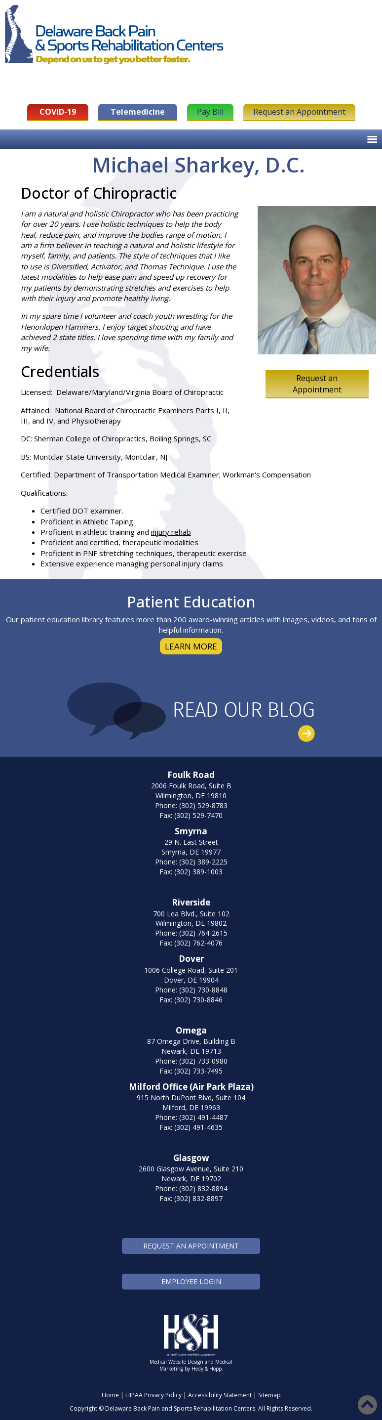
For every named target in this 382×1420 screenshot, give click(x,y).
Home (110, 1395)
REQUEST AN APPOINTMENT (191, 1245)
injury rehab (171, 532)
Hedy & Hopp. (207, 1368)
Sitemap (269, 1395)
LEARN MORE (191, 646)
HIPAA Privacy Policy (153, 1395)
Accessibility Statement (220, 1395)
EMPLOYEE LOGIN (191, 1281)
